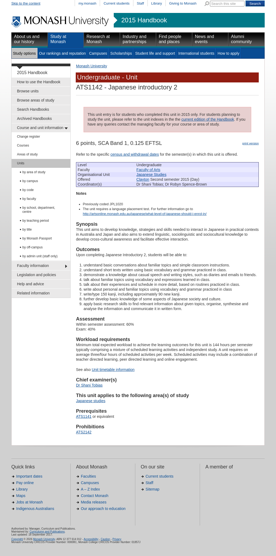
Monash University (91, 66)
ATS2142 (83, 432)
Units (20, 163)
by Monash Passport (37, 238)
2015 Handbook (144, 20)
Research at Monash (98, 39)
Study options (24, 53)
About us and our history (26, 39)
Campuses (98, 53)
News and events (204, 39)
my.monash (87, 3)
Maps (20, 496)
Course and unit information (40, 128)
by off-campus (32, 247)
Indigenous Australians (35, 508)
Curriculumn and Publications (47, 531)
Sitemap (152, 489)
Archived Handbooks (34, 118)
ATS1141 (83, 416)
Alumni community (241, 39)
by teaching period (35, 221)
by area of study (33, 172)
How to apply (228, 53)
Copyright (17, 539)
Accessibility (91, 539)
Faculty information (33, 265)
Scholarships (121, 53)
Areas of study (27, 154)
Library (156, 3)
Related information (33, 293)
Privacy (116, 539)
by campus (30, 181)
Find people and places (170, 39)
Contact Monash (94, 496)
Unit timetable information (113, 369)
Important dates (29, 476)
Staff (140, 3)
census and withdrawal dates (135, 154)
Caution (105, 539)
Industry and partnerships (134, 39)
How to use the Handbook (38, 82)
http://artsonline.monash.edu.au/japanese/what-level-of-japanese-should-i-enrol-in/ (144, 214)
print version (250, 143)
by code (28, 190)
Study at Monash (58, 39)
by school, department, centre (38, 210)
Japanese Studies (151, 174)
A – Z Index (90, 489)
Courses (23, 145)
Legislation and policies (36, 275)
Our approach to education (103, 508)
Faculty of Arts (148, 170)
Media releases (93, 502)
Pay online (25, 483)
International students (196, 53)
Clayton (142, 179)
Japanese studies (90, 401)
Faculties (88, 476)
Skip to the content (25, 3)
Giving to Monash (182, 3)
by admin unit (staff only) (40, 256)
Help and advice (30, 284)
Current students (116, 3)
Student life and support (155, 53)
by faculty (29, 199)
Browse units (28, 91)
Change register (28, 136)
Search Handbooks (33, 109)
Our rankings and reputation (62, 53)
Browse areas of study (35, 100)
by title (27, 229)
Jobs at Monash (29, 502)
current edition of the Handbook (207, 119)
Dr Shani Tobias (89, 385)
